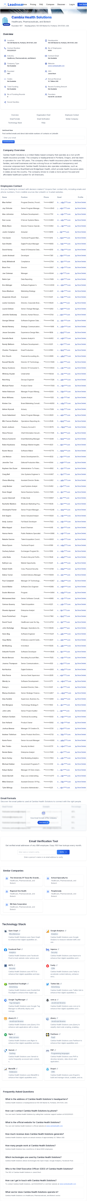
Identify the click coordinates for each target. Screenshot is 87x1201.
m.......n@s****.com (64, 386)
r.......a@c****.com (63, 445)
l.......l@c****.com (63, 498)
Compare (50, 4)
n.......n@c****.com (63, 657)
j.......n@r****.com (63, 273)
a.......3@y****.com (63, 734)
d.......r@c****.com (63, 575)
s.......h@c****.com (63, 244)
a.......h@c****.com (63, 297)
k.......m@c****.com (64, 717)
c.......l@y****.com (63, 474)
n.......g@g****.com (64, 740)
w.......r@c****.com (63, 374)
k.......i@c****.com (63, 705)
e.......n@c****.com (64, 516)
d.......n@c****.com (64, 291)
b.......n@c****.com (64, 267)
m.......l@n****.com (63, 527)
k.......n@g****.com (64, 592)
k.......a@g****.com (64, 669)
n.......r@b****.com (63, 279)
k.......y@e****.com (64, 326)
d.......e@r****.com (63, 776)
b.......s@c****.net (63, 397)
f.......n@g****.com (63, 421)
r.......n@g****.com (63, 439)
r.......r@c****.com (63, 770)
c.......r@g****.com (63, 510)
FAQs (43, 123)
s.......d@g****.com (64, 569)
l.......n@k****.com (63, 309)
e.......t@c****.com (63, 261)
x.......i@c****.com (63, 687)
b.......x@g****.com (64, 202)
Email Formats (15, 119)
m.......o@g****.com (64, 693)
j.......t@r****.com (63, 232)
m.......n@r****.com (63, 226)
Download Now (8, 142)
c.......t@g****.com (63, 350)
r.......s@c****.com (63, 752)
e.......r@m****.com (64, 285)
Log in (72, 4)
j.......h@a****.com (63, 728)
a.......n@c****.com (63, 214)
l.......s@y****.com (63, 303)
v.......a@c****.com (63, 640)
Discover (61, 4)
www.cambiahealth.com (56, 66)
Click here (43, 822)
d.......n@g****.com (64, 545)
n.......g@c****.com (64, 380)
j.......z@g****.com (63, 332)
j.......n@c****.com (63, 457)
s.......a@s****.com (63, 415)
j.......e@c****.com (63, 208)
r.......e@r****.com (63, 675)
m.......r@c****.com (63, 598)
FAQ (41, 4)
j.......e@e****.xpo (63, 628)
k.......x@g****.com (64, 403)
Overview (15, 115)
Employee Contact (72, 115)
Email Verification (43, 119)
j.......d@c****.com (63, 255)
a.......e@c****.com (64, 522)
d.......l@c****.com (63, 492)
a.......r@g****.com (63, 699)
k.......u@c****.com (63, 563)
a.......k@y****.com (63, 409)
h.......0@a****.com (64, 392)
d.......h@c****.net (63, 723)
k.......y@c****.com (63, 758)
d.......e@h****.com (64, 338)
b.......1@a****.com (63, 433)
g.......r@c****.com (63, 320)
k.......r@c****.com (63, 468)
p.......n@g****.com (64, 581)
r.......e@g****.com (63, 451)
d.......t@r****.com (63, 622)
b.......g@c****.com (64, 646)
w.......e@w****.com (64, 681)
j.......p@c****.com (63, 315)
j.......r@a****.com (63, 486)
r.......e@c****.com (63, 362)
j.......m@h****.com (63, 462)
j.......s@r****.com (63, 711)
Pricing (33, 4)
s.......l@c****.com (63, 610)
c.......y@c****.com (63, 604)
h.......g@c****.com (64, 634)
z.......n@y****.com (63, 551)
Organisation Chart (43, 115)
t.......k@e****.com (63, 238)
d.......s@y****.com (63, 220)
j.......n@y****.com (63, 663)
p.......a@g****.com (64, 557)
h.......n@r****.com (63, 533)
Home (24, 4)
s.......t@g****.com (63, 616)
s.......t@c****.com (63, 652)
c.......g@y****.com (64, 480)
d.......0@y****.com (64, 250)
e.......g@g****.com (64, 356)
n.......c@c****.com (63, 368)
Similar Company (72, 119)
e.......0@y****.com (64, 782)
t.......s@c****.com (63, 788)
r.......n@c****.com (63, 344)
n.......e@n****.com (64, 539)
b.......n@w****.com (64, 746)
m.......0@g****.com (64, 427)
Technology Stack (15, 123)
